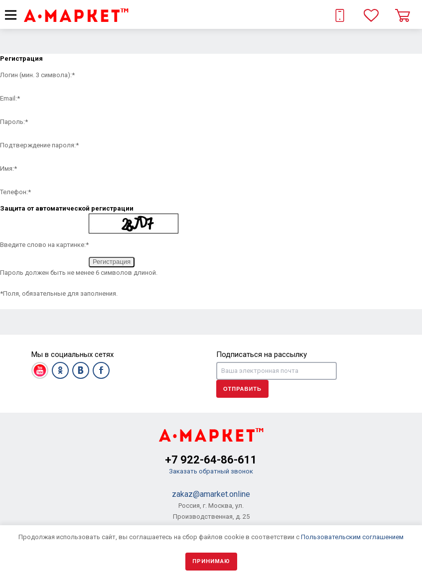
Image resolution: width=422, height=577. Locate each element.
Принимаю (211, 561)
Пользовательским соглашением (352, 537)
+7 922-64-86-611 (211, 460)
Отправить (242, 389)
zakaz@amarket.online (211, 494)
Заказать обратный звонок (211, 471)
